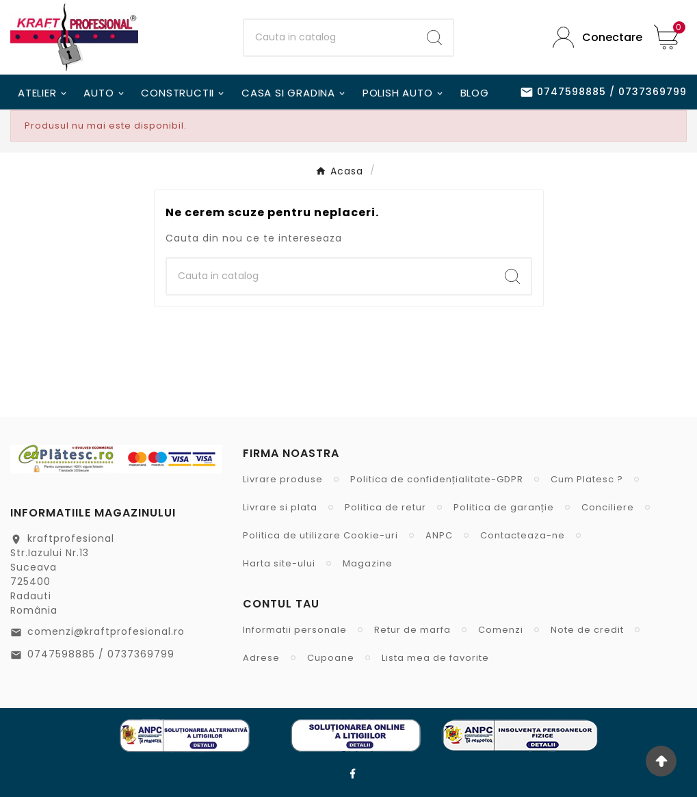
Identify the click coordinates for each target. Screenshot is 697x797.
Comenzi (500, 629)
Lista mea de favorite (435, 657)
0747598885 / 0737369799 (100, 654)
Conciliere (607, 507)
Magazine (368, 563)
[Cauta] (330, 37)
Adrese (261, 657)
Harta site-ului (279, 563)
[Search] (434, 37)
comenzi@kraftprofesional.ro (106, 631)
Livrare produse (283, 479)
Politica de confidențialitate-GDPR (436, 479)
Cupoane (330, 657)
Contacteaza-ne (522, 535)
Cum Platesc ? (587, 479)
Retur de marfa (412, 629)
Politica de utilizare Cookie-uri (320, 535)
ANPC (439, 535)
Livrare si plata (280, 507)
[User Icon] (593, 37)
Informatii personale (295, 629)
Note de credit (587, 629)
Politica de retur (385, 507)
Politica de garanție (503, 507)
